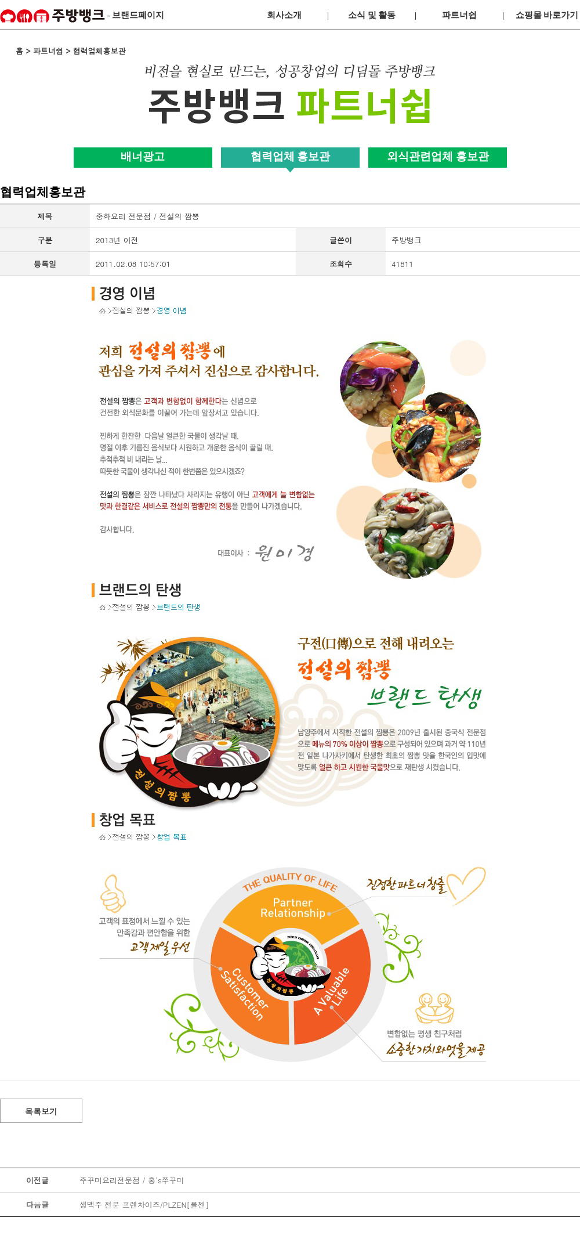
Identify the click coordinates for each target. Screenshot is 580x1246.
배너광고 (143, 156)
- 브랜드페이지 (82, 16)
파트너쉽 (459, 15)
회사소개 (284, 15)
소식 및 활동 (372, 15)
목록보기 (41, 1111)
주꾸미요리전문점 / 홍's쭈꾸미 (131, 1180)
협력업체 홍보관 (291, 156)
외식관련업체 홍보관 (438, 156)
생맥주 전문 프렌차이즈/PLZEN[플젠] (144, 1204)
